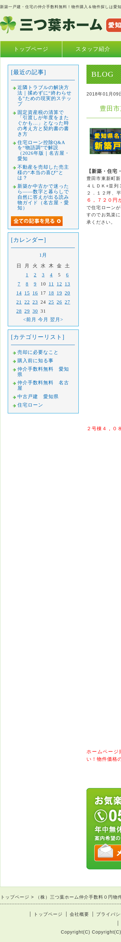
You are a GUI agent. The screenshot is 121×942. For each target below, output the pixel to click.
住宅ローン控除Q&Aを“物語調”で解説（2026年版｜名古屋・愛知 (43, 150)
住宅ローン (30, 405)
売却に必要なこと (38, 352)
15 (27, 293)
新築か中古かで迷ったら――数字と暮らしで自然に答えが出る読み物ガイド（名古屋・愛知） (43, 197)
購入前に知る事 (35, 360)
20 (67, 293)
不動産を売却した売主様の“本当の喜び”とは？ (43, 172)
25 (51, 302)
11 (51, 283)
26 (59, 302)
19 (59, 293)
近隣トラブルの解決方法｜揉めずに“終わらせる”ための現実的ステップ (44, 95)
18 (51, 293)
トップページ (31, 49)
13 (67, 283)
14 (19, 293)
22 (27, 302)
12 (59, 283)
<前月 (29, 319)
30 (35, 311)
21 (19, 302)
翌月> (56, 319)
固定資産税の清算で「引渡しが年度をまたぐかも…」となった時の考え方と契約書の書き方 (43, 123)
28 (19, 311)
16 (35, 293)
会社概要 (79, 914)
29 (27, 311)
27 (67, 302)
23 (35, 302)
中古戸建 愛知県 (38, 396)
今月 (43, 319)
